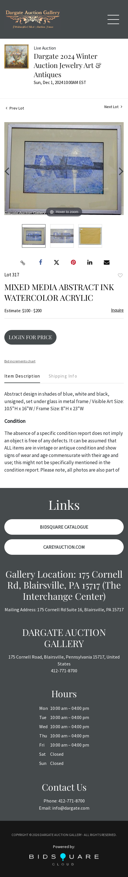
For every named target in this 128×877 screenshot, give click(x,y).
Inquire (117, 310)
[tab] (22, 378)
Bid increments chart (19, 361)
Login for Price (30, 337)
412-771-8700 (64, 670)
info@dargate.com (70, 808)
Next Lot (113, 106)
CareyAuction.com (64, 547)
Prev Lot (15, 108)
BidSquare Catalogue (64, 527)
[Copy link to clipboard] (23, 262)
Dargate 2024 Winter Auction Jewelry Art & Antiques (67, 65)
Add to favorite (120, 275)
